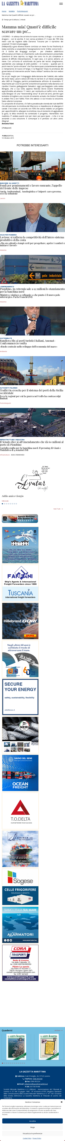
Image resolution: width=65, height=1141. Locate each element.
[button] (61, 1102)
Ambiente (3, 351)
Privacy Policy (37, 1138)
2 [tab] (4, 503)
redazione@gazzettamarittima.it (36, 1084)
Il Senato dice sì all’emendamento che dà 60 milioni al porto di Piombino (32, 443)
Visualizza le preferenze (32, 1133)
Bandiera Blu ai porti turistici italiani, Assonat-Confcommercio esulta (28, 342)
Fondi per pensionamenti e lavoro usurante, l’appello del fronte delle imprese (31, 187)
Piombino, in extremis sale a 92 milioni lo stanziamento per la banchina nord (32, 290)
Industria (3, 250)
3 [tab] (6, 503)
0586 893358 (37, 1079)
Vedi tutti (56, 509)
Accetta (32, 1121)
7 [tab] (14, 503)
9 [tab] (18, 1063)
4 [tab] (8, 503)
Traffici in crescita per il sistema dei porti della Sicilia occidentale (31, 391)
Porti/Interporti (22, 11)
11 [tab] (22, 1063)
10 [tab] (20, 1063)
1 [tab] (2, 503)
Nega (32, 1127)
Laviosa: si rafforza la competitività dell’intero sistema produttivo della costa (32, 238)
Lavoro (2, 198)
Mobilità (12, 11)
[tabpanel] (32, 498)
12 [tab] (24, 1063)
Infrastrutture (5, 455)
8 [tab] (16, 503)
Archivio (57, 1030)
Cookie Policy (27, 1138)
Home (4, 11)
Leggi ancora (32, 498)
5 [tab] (10, 503)
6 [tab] (12, 503)
